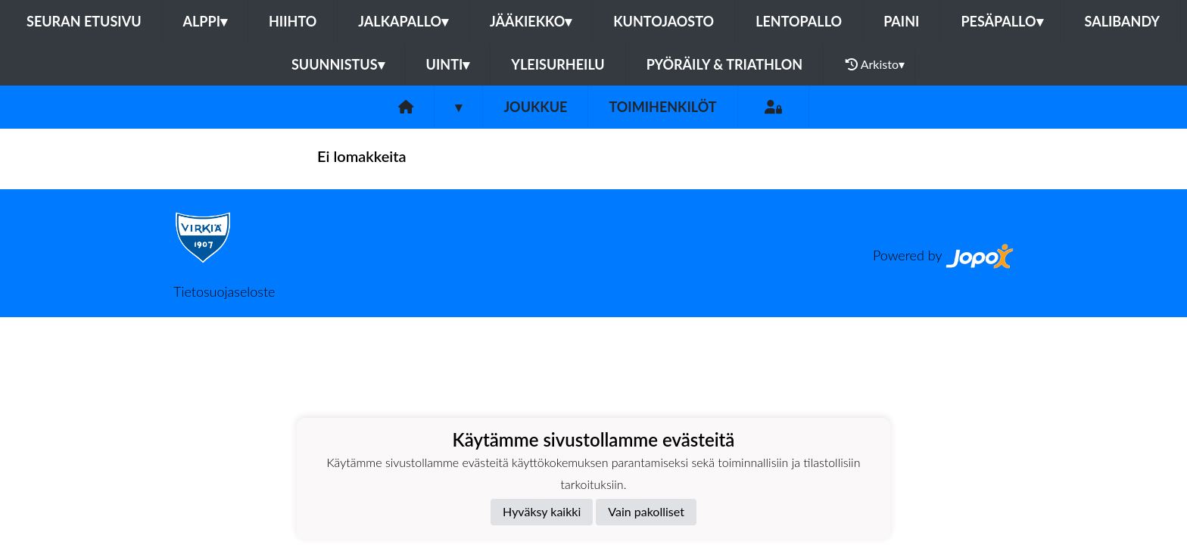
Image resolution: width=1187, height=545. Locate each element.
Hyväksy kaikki (542, 511)
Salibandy (1122, 21)
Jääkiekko (531, 21)
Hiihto (292, 21)
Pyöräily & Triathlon (724, 64)
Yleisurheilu (557, 64)
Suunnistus (338, 64)
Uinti (448, 64)
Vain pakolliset (646, 511)
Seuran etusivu (84, 21)
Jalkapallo (403, 21)
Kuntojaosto (663, 21)
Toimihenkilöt (662, 106)
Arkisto (875, 64)
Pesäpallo (1001, 21)
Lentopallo (799, 21)
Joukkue (535, 106)
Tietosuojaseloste (224, 291)
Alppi (205, 21)
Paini (901, 21)
